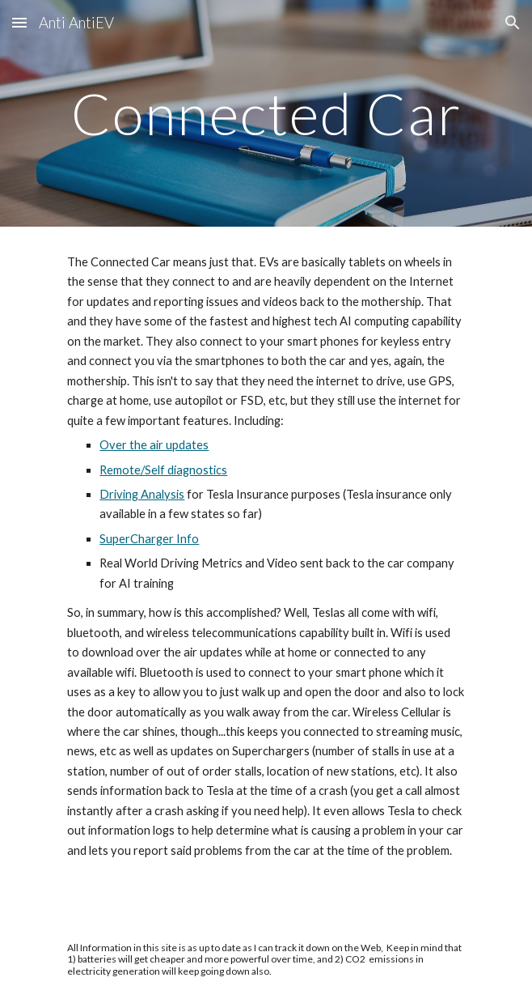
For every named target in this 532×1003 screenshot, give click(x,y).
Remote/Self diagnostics (163, 470)
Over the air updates (154, 445)
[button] (19, 22)
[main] (266, 114)
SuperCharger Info (149, 539)
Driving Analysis (141, 494)
